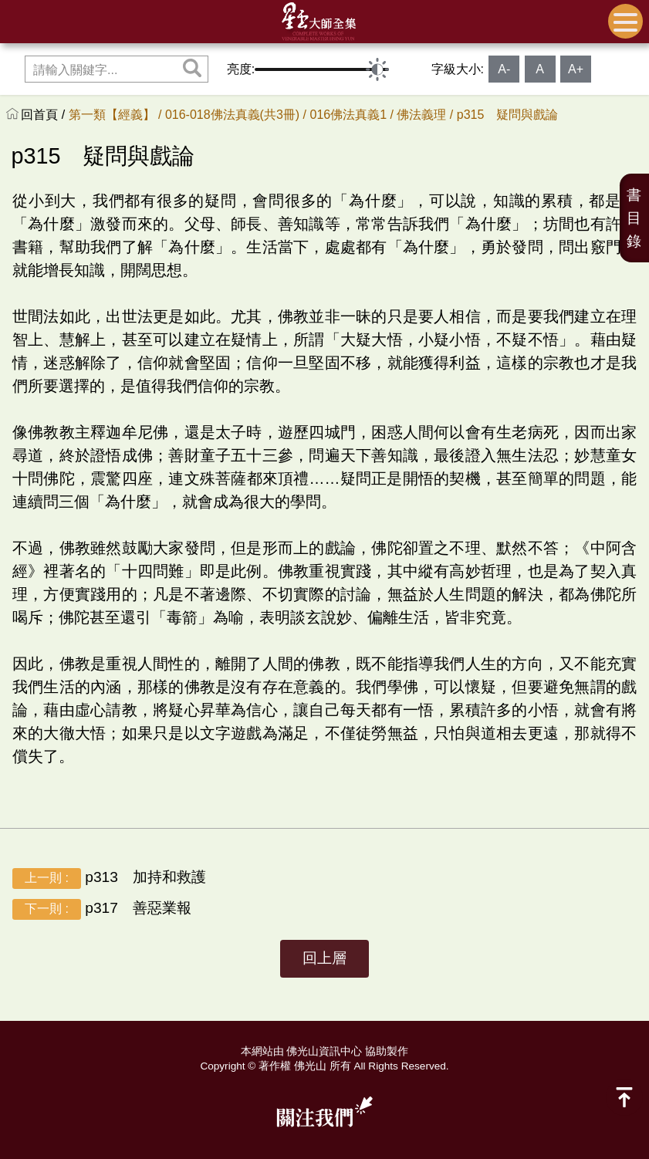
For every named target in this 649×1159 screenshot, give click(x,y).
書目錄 (634, 218)
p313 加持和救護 (109, 878)
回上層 (324, 958)
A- (504, 69)
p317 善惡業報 (101, 909)
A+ (575, 69)
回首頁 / (44, 114)
